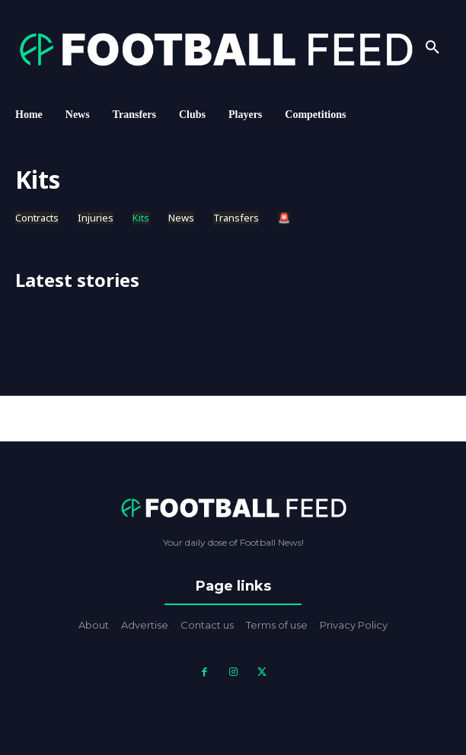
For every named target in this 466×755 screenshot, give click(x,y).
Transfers (236, 218)
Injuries (95, 218)
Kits (140, 218)
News (181, 218)
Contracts (37, 218)
